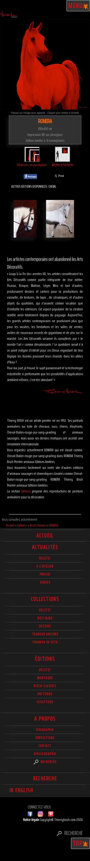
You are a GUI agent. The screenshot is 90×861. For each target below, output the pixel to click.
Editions (26, 491)
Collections (45, 599)
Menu (78, 5)
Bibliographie (45, 754)
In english (21, 790)
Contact (45, 746)
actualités (45, 547)
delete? (45, 558)
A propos (44, 718)
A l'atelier (45, 566)
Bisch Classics (45, 686)
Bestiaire (44, 618)
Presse (45, 574)
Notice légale (31, 820)
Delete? (45, 670)
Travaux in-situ (45, 642)
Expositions (45, 738)
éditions (45, 658)
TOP (81, 843)
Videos (45, 582)
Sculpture (45, 702)
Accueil (45, 535)
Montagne (45, 678)
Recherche (45, 762)
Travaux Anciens (45, 634)
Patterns (45, 694)
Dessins (45, 626)
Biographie (45, 730)
